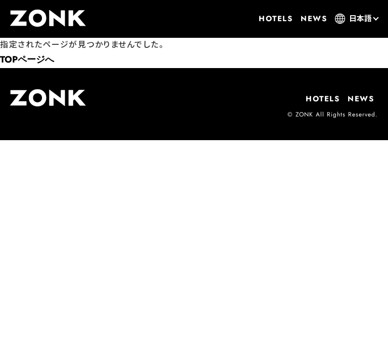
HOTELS (276, 18)
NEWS (314, 18)
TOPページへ (27, 59)
